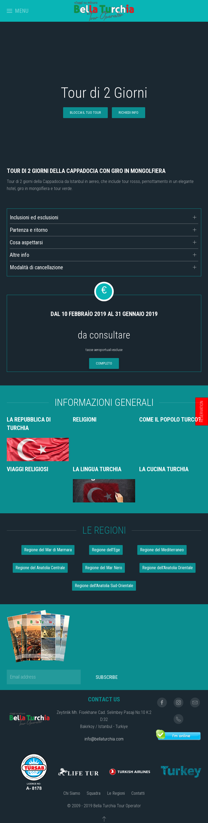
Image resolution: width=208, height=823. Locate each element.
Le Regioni (116, 793)
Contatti (138, 793)
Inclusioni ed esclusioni (34, 217)
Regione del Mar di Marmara (48, 549)
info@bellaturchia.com (103, 739)
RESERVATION (201, 411)
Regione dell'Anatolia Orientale (167, 567)
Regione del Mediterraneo (162, 549)
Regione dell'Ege (106, 549)
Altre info (19, 255)
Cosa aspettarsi (26, 242)
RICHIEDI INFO (128, 112)
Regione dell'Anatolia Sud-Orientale (104, 585)
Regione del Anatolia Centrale (40, 567)
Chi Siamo (71, 793)
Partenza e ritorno (29, 230)
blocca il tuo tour (85, 112)
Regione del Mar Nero (103, 567)
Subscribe (107, 677)
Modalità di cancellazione (36, 267)
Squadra (93, 793)
